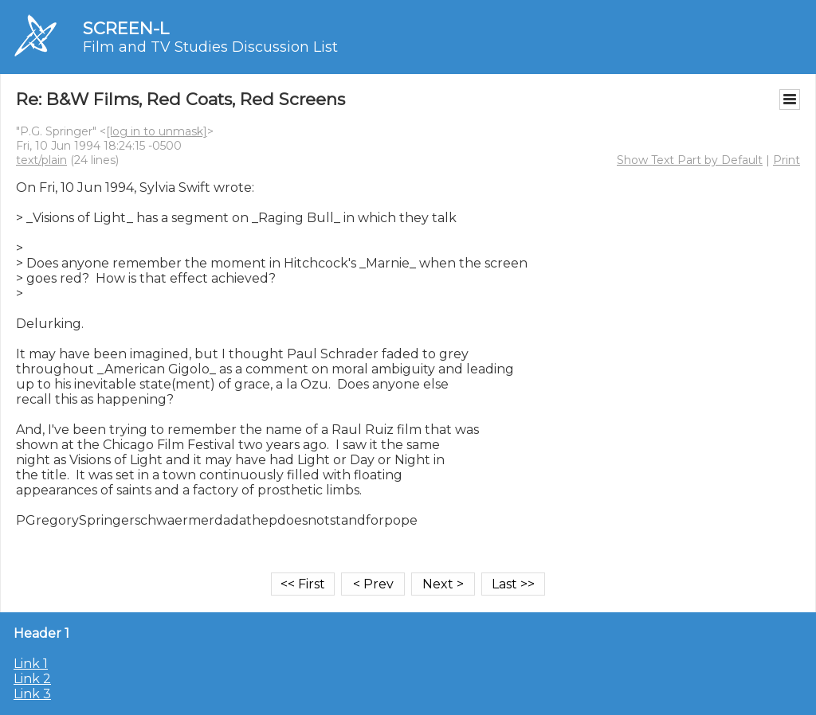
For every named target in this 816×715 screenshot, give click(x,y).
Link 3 (32, 693)
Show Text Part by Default (690, 160)
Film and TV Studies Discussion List (210, 47)
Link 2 (32, 678)
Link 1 (31, 663)
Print (786, 160)
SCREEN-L (126, 28)
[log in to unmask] (156, 131)
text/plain (41, 160)
